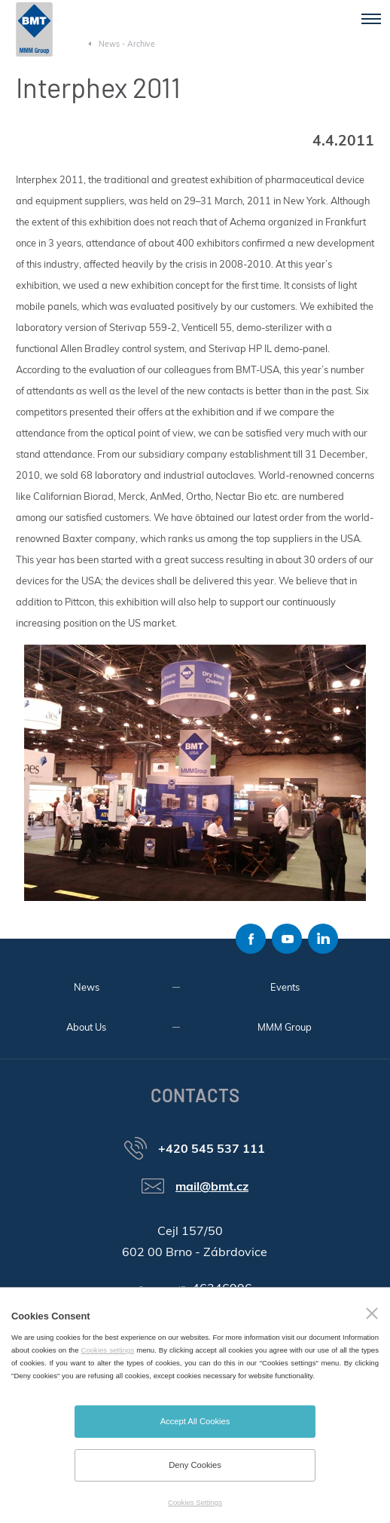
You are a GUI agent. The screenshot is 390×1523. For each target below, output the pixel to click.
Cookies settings (108, 1350)
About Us (86, 1027)
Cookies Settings (195, 1502)
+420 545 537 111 (211, 1148)
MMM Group (284, 1027)
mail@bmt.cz (211, 1186)
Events (285, 987)
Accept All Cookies (195, 1421)
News (86, 987)
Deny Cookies (195, 1464)
